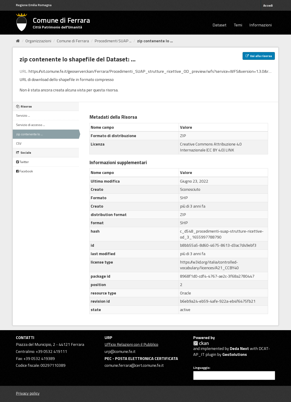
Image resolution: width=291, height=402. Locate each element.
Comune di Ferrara (73, 41)
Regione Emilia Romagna (34, 5)
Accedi (268, 5)
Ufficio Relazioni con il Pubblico (131, 344)
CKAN (201, 343)
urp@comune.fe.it (120, 351)
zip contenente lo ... (155, 41)
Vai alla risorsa (259, 55)
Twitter (22, 161)
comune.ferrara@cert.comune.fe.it (134, 365)
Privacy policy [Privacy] (28, 393)
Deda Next (239, 348)
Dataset (219, 25)
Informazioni (260, 25)
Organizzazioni (38, 41)
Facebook (24, 171)
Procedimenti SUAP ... (113, 41)
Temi (238, 25)
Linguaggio (201, 367)
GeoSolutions (234, 354)
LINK (230, 150)
